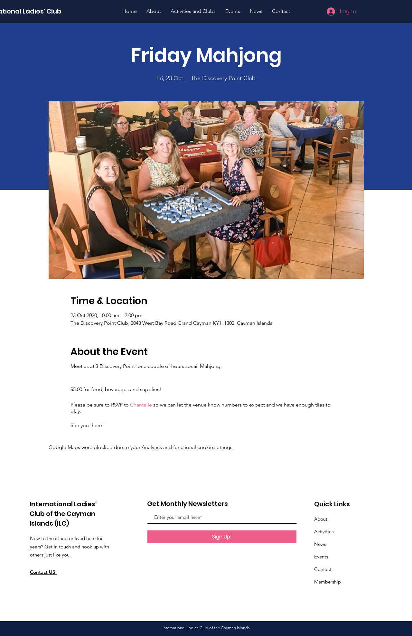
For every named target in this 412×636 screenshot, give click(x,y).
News (320, 544)
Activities (323, 531)
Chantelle (141, 405)
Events (321, 557)
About (320, 519)
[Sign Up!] (221, 536)
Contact (322, 569)
